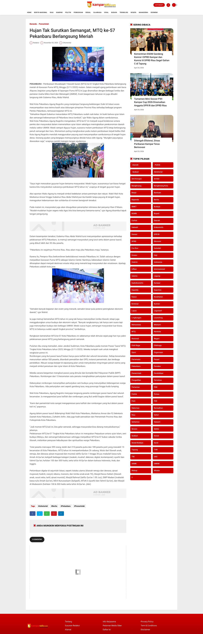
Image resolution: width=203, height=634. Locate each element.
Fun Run (135, 248)
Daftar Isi (107, 629)
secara (134, 429)
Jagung (157, 276)
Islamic (134, 276)
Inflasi (134, 269)
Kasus (134, 297)
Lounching (158, 318)
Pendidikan (78, 12)
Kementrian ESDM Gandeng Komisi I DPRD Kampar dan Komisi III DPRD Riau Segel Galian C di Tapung (151, 58)
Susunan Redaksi (72, 625)
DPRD (134, 241)
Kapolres (157, 290)
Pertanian (136, 387)
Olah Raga (136, 345)
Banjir (134, 193)
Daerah (157, 220)
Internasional (159, 269)
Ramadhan (158, 408)
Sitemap (159, 5)
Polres (156, 394)
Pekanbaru (65, 506)
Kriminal (135, 304)
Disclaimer (145, 629)
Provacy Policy (147, 621)
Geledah (157, 248)
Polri (133, 401)
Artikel (156, 179)
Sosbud (135, 436)
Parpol (156, 359)
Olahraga (97, 12)
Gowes (134, 255)
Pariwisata (136, 359)
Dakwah (135, 227)
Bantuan (157, 193)
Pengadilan (136, 380)
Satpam (157, 422)
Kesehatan (158, 297)
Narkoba (157, 331)
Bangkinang (136, 186)
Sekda (156, 429)
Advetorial (43, 506)
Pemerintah (44, 24)
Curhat (134, 220)
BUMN (134, 213)
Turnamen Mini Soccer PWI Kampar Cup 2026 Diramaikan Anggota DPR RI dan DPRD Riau (150, 102)
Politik (68, 12)
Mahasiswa (143, 12)
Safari (156, 415)
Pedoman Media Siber (112, 625)
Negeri (157, 338)
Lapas (134, 311)
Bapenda (135, 200)
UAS (155, 457)
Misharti (157, 325)
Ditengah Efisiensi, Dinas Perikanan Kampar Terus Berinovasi (147, 143)
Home (29, 12)
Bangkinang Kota (161, 186)
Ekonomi (154, 12)
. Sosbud (135, 172)
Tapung (135, 450)
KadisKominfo (137, 283)
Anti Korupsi (137, 179)
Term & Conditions (149, 625)
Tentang (68, 621)
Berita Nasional (40, 12)
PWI (155, 401)
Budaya (114, 12)
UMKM (156, 464)
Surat (156, 443)
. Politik (157, 165)
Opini (134, 352)
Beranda (33, 24)
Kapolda (135, 290)
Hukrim (134, 262)
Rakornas (135, 408)
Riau (51, 12)
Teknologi (124, 12)
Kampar (59, 12)
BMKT (134, 207)
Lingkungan (136, 318)
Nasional (135, 338)
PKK (155, 387)
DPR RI (157, 234)
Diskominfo (158, 227)
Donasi (134, 234)
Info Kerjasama (109, 621)
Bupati (156, 213)
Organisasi (158, 352)
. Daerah (135, 165)
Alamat (68, 629)
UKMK (134, 464)
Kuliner (157, 304)
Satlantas (135, 422)
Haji (155, 255)
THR (156, 450)
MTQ (134, 331)
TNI (133, 457)
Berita (54, 506)
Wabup (134, 470)
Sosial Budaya (137, 443)
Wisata (133, 12)
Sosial (88, 12)
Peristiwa (158, 380)
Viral (106, 12)
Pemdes (157, 366)
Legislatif (158, 311)
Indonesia (158, 262)
